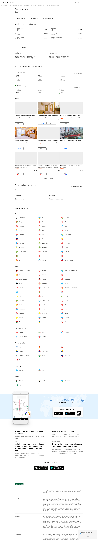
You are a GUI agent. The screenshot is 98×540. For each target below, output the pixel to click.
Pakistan (62, 500)
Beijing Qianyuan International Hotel (70, 115)
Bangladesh (63, 498)
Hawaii (48, 509)
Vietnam (57, 520)
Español (61, 491)
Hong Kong (75, 498)
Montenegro (45, 525)
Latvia (73, 505)
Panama (75, 508)
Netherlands (59, 525)
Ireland (52, 505)
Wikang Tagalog (48, 491)
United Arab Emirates (47, 498)
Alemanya (77, 503)
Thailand (80, 500)
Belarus (56, 508)
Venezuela (52, 510)
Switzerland (66, 503)
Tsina (67, 498)
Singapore (75, 500)
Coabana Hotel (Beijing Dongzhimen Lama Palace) (52, 115)
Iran (49, 499)
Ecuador (71, 509)
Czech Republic (72, 503)
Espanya (52, 504)
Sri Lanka (72, 499)
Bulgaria (61, 503)
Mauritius (73, 510)
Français (53, 491)
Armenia (53, 498)
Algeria (66, 510)
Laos (68, 499)
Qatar (66, 500)
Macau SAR (49, 500)
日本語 (44, 490)
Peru (56, 510)
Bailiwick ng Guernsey (73, 504)
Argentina (52, 509)
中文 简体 (56, 490)
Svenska (78, 491)
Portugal (70, 525)
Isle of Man (56, 505)
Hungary (44, 505)
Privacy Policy (82, 533)
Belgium (57, 503)
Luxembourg (69, 505)
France (60, 504)
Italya (60, 505)
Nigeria (77, 510)
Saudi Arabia (70, 500)
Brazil (48, 510)
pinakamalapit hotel (48, 18)
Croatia (48, 505)
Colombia (62, 509)
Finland (56, 504)
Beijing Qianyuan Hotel (21, 140)
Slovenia (48, 508)
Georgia (70, 498)
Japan (52, 499)
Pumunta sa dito (34, 18)
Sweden (44, 508)
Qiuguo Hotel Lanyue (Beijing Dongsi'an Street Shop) (30, 165)
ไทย (63, 490)
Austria (44, 503)
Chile (59, 509)
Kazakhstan (64, 499)
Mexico (71, 508)
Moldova (76, 505)
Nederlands (45, 492)
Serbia (79, 525)
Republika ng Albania (75, 520)
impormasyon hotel (69, 2)
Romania (75, 525)
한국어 (60, 490)
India (47, 499)
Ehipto (70, 510)
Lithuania (64, 505)
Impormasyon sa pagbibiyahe (57, 2)
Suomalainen (70, 491)
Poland (67, 525)
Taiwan (54, 520)
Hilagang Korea (68, 520)
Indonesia (79, 498)
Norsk (75, 491)
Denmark (44, 504)
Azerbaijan (58, 498)
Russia (64, 508)
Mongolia (44, 500)
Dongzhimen (21, 9)
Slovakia (52, 508)
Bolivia (55, 509)
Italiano (65, 491)
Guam (63, 510)
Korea (60, 499)
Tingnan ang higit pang (78, 73)
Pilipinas (58, 500)
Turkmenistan (45, 520)
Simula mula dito (21, 18)
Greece (79, 504)
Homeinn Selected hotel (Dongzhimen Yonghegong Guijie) (76, 140)
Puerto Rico (67, 509)
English (47, 490)
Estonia (48, 504)
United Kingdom (65, 504)
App (88, 2)
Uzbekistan (62, 520)
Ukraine (60, 508)
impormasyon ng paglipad (79, 2)
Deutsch (57, 491)
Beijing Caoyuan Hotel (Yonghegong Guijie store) (52, 165)
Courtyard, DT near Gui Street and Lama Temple (73, 165)
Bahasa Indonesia (74, 490)
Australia (59, 510)
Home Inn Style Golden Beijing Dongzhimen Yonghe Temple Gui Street (57, 140)
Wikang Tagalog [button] (93, 2)
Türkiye (50, 520)
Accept (87, 536)
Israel (44, 499)
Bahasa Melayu (67, 490)
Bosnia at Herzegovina (51, 503)
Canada (67, 508)
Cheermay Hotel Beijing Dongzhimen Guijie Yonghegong (31, 115)
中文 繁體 (51, 490)
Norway (63, 525)
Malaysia (54, 500)
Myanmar (76, 499)
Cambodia (56, 499)
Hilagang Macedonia (52, 525)
